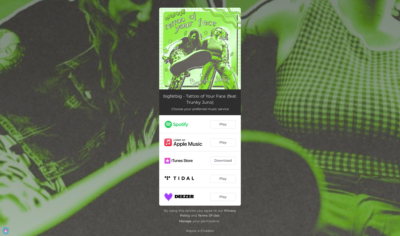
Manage (185, 221)
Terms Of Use (208, 215)
